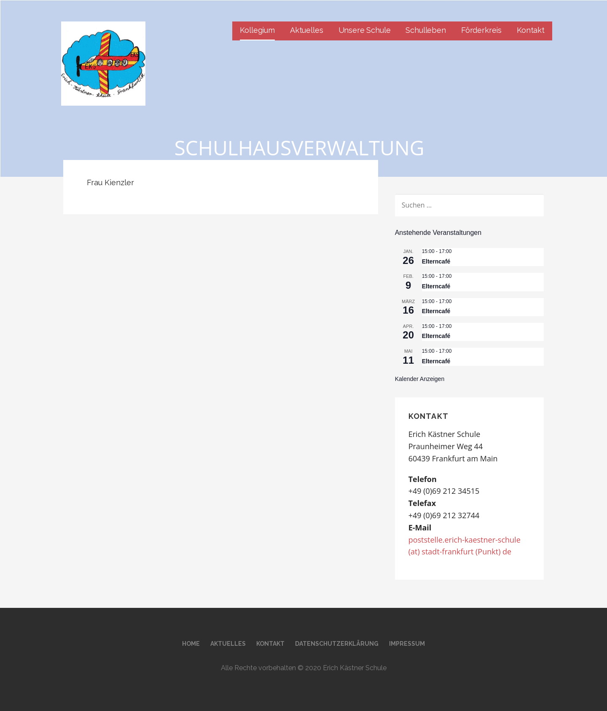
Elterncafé (436, 261)
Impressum (407, 643)
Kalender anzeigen (420, 378)
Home (191, 643)
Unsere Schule (364, 30)
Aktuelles (306, 30)
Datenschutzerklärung (337, 643)
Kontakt (531, 30)
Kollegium (257, 30)
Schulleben (426, 30)
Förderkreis (481, 30)
